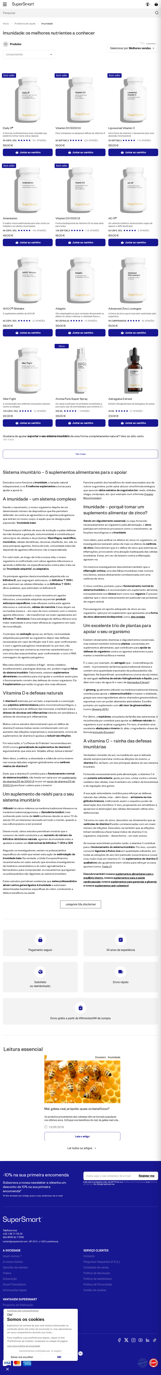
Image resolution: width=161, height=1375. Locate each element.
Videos (7, 1273)
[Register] (147, 1176)
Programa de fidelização (18, 1305)
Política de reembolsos (97, 1279)
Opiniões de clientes (15, 1267)
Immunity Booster (103, 732)
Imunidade (114, 1057)
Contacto (89, 1256)
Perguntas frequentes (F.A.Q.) (101, 1262)
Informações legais (15, 1290)
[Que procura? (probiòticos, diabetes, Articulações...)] (80, 13)
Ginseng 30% (100, 709)
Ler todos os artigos (82, 1148)
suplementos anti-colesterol (111, 885)
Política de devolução (96, 1273)
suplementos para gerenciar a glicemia (134, 882)
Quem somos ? (12, 1256)
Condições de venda (96, 1267)
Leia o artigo (82, 1136)
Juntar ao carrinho (28, 152)
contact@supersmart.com (15, 1242)
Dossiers (100, 1057)
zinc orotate (138, 617)
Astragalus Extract (138, 682)
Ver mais (80, 454)
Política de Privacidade (134, 1182)
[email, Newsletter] (120, 1176)
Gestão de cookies (94, 1290)
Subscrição (10, 1279)
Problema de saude (25, 23)
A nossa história (13, 1262)
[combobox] (29, 54)
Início (6, 23)
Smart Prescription (14, 1284)
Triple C (106, 866)
